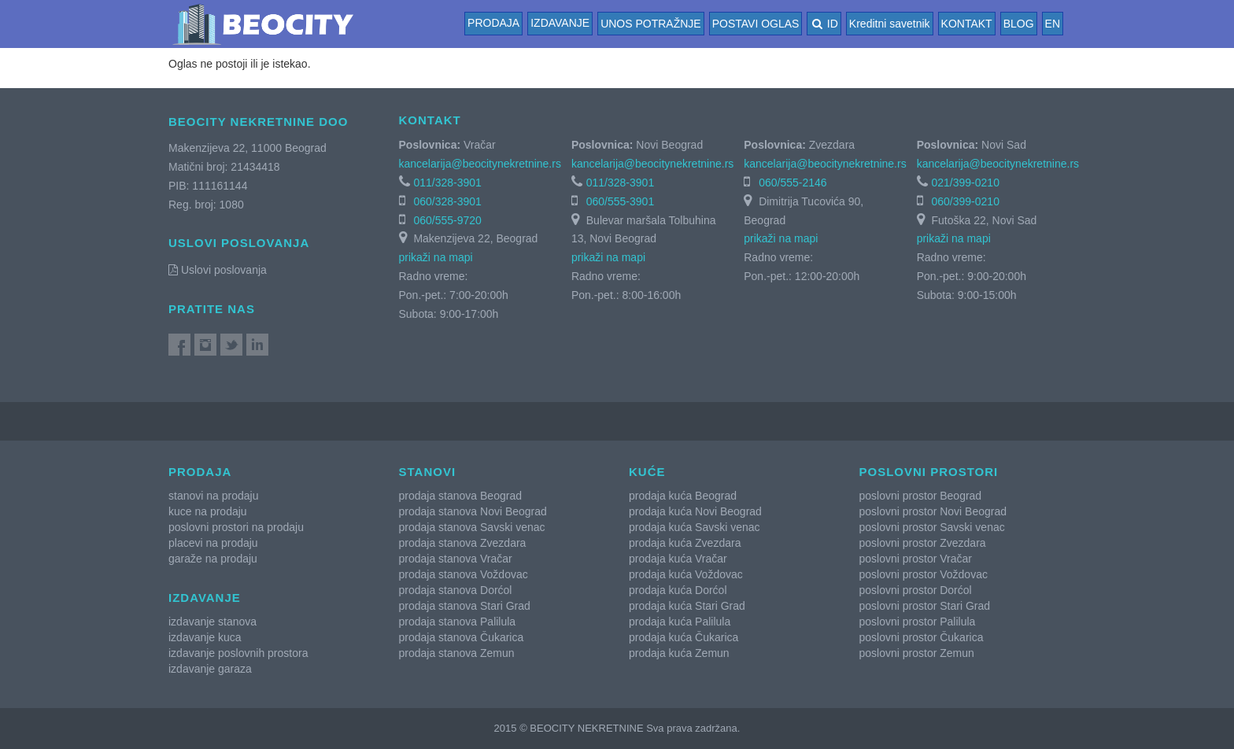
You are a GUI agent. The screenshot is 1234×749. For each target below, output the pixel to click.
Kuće (647, 471)
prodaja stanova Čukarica (461, 637)
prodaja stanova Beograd (460, 495)
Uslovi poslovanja (217, 270)
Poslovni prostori (929, 471)
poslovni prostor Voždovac (923, 574)
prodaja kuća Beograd (683, 495)
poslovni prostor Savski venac (932, 527)
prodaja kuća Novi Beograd (695, 511)
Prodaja (493, 23)
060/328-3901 (447, 201)
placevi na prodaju (213, 543)
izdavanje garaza (210, 668)
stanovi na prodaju (213, 495)
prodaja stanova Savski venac (472, 527)
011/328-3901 (447, 182)
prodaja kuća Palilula (679, 621)
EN (1052, 23)
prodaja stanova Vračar (455, 558)
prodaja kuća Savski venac (694, 527)
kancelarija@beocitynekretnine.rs (480, 163)
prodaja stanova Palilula (457, 621)
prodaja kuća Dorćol (678, 590)
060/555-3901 (620, 201)
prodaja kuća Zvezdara (685, 543)
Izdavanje (559, 23)
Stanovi (427, 471)
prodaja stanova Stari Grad (464, 606)
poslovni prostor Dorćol (915, 590)
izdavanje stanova (212, 621)
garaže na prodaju (212, 558)
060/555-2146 (792, 182)
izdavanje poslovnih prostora (238, 653)
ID (823, 23)
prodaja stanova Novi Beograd (473, 511)
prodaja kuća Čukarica (683, 637)
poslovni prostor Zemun (916, 653)
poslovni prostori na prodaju (236, 527)
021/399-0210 (965, 182)
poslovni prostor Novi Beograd (933, 511)
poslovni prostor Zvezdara (922, 543)
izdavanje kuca (205, 637)
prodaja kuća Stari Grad (687, 606)
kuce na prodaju (207, 511)
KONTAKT (966, 23)
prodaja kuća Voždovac (686, 574)
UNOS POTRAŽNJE (650, 23)
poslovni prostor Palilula (917, 621)
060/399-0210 (965, 201)
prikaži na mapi (436, 257)
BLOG (1018, 23)
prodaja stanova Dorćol (455, 590)
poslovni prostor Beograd (920, 495)
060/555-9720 (447, 220)
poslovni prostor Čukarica (921, 637)
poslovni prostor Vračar (915, 558)
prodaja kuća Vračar (678, 558)
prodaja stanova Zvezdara (462, 543)
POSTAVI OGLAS (756, 23)
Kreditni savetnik (889, 23)
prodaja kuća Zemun (679, 653)
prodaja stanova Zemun (457, 653)
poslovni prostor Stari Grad (925, 606)
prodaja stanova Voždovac (463, 574)
